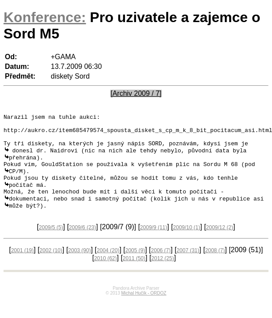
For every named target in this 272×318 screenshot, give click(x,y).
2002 (51, 266)
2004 (108, 266)
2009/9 (153, 243)
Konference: (45, 17)
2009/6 (82, 243)
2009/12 (219, 243)
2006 (161, 266)
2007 (188, 266)
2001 (22, 266)
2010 (105, 274)
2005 (135, 266)
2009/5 (51, 243)
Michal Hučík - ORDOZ (143, 309)
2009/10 (186, 243)
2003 (79, 266)
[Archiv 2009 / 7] (136, 93)
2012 (162, 274)
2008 (215, 266)
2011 (134, 274)
